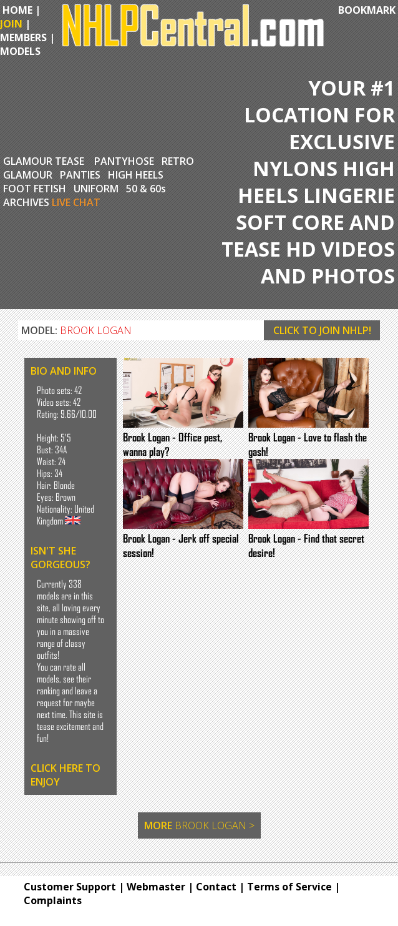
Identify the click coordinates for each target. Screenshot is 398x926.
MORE (199, 825)
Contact (216, 887)
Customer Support (70, 887)
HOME (16, 10)
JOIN (11, 24)
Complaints (53, 900)
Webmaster (156, 887)
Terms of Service (289, 887)
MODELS (20, 51)
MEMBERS (23, 37)
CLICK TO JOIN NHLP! (322, 330)
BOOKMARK (367, 10)
